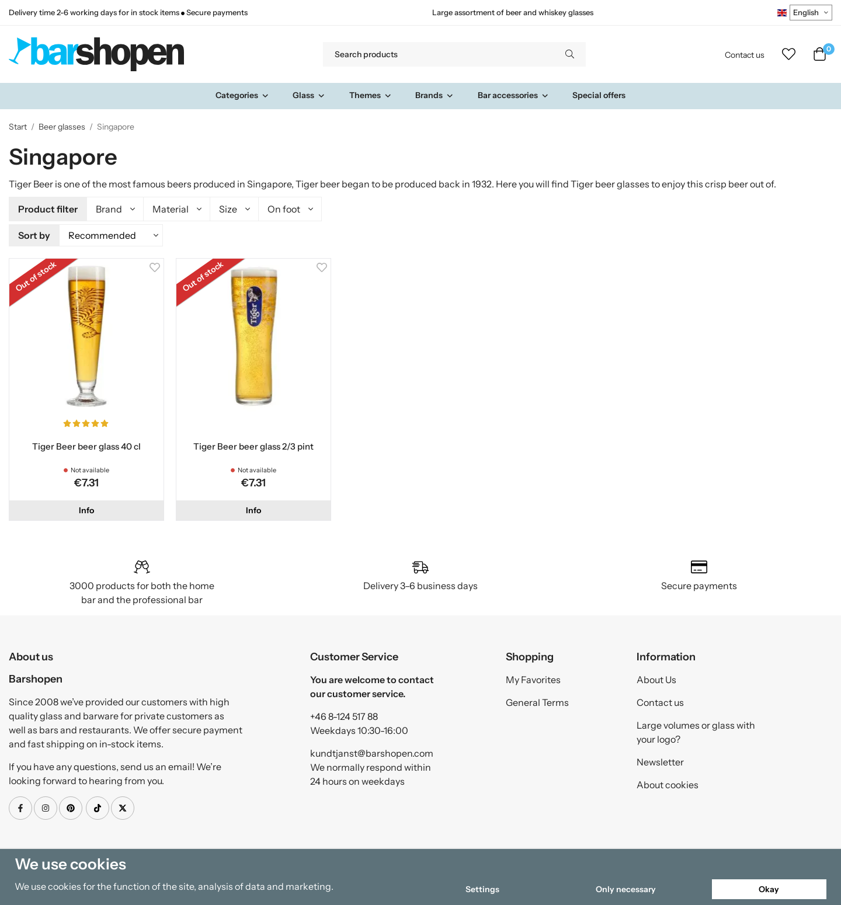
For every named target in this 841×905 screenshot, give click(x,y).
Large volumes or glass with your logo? (696, 730)
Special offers (598, 95)
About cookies (667, 783)
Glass (309, 95)
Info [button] (86, 508)
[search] (570, 54)
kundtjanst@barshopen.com (371, 751)
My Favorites (533, 678)
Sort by (34, 234)
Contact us (744, 55)
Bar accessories (513, 95)
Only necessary (626, 889)
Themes (370, 95)
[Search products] (438, 54)
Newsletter (660, 760)
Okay (769, 889)
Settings (482, 889)
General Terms (537, 700)
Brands (434, 95)
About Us (656, 678)
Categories (242, 95)
